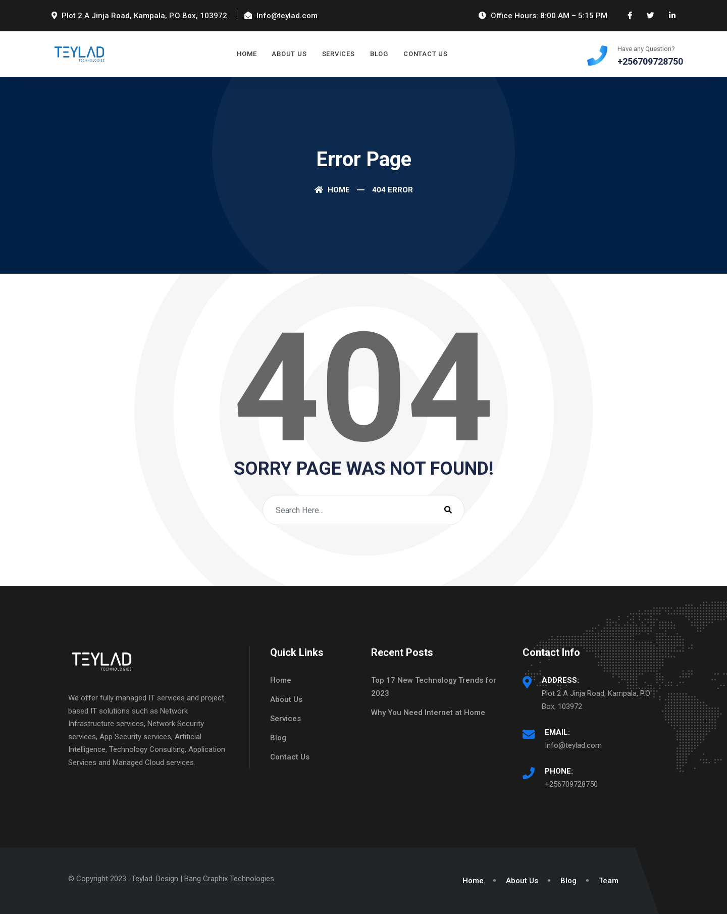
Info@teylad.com (573, 745)
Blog (379, 54)
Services (338, 54)
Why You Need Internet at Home (428, 712)
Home (246, 54)
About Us (289, 54)
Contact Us (425, 54)
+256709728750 (571, 784)
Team (608, 880)
